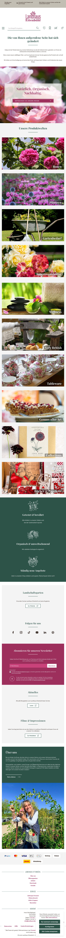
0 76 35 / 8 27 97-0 (35, 917)
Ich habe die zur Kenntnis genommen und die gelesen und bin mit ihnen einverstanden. (33, 672)
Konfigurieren (49, 926)
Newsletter (33, 902)
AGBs (16, 926)
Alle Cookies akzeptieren (49, 931)
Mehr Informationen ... (52, 917)
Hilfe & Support (33, 900)
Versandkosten (35, 930)
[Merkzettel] (43, 28)
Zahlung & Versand (33, 895)
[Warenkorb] (56, 28)
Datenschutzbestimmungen (23, 672)
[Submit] (52, 666)
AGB (46, 672)
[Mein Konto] (49, 28)
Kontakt (33, 885)
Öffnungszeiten (33, 878)
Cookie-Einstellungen (27, 926)
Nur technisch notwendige (50, 921)
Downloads (33, 883)
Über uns (33, 876)
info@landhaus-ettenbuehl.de (33, 921)
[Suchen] (36, 28)
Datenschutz (8, 926)
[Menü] (3, 28)
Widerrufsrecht (33, 897)
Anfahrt (33, 880)
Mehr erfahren (11, 777)
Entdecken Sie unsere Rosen (33, 101)
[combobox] (20, 28)
